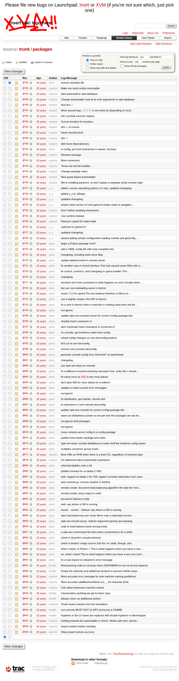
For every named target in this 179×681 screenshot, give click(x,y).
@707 (25, 329)
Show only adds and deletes (101, 68)
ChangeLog (100, 668)
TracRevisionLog (123, 658)
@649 (25, 581)
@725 (25, 245)
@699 (25, 357)
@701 (25, 346)
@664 (25, 497)
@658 (25, 531)
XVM (101, 4)
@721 (25, 267)
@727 (25, 234)
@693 (25, 385)
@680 (25, 424)
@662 (25, 508)
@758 (25, 105)
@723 (25, 256)
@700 (25, 351)
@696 (25, 368)
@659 (25, 525)
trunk (24, 49)
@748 (25, 150)
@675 (25, 441)
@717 (25, 284)
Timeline (82, 38)
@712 (25, 307)
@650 (25, 576)
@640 (25, 632)
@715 (25, 295)
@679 (25, 430)
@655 (25, 548)
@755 (25, 122)
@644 (25, 609)
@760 (25, 99)
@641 (25, 626)
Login (125, 33)
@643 (25, 615)
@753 (25, 127)
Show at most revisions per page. (140, 62)
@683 (25, 413)
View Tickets (148, 38)
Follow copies (94, 64)
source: (10, 49)
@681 (25, 419)
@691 (25, 396)
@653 (25, 559)
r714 (70, 295)
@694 (25, 379)
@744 (25, 161)
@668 (25, 475)
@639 (25, 637)
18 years (41, 82)
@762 (25, 94)
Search (168, 38)
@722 (25, 262)
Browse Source (124, 38)
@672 (25, 452)
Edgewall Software (45, 675)
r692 (83, 379)
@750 (25, 139)
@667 (25, 480)
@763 (25, 88)
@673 (25, 447)
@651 (25, 570)
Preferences (168, 33)
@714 (25, 301)
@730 (25, 223)
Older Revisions (163, 43)
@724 (25, 251)
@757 (25, 111)
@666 (25, 486)
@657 (25, 536)
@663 (25, 503)
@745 (25, 155)
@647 (25, 592)
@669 (25, 469)
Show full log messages (133, 66)
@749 (25, 144)
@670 (25, 464)
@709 (25, 318)
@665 (25, 492)
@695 (25, 374)
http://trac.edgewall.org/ (164, 675)
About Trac (152, 33)
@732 (25, 211)
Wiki (66, 38)
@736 (25, 195)
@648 (25, 587)
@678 (25, 436)
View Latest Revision (141, 43)
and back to (161, 57)
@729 (25, 228)
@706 (25, 335)
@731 (25, 217)
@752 (25, 133)
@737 (25, 189)
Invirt (84, 4)
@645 (25, 604)
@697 (25, 363)
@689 (25, 402)
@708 (25, 323)
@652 (25, 564)
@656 (25, 542)
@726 (25, 239)
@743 (25, 167)
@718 (25, 279)
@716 (25, 290)
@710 (25, 312)
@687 (25, 407)
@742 (25, 172)
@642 (25, 620)
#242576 (86, 110)
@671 (25, 458)
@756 (25, 116)
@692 (25, 391)
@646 (25, 598)
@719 (25, 273)
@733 (25, 206)
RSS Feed (82, 668)
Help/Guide (138, 33)
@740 (25, 183)
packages (42, 49)
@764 (25, 83)
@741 (25, 178)
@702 (25, 340)
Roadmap (102, 38)
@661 (25, 514)
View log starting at (135, 57)
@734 (25, 200)
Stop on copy (94, 60)
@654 (25, 553)
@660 (25, 520)
